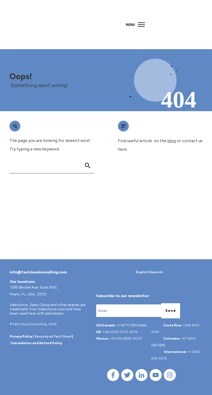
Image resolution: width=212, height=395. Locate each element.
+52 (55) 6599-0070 (126, 339)
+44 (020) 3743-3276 (120, 332)
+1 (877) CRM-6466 (131, 325)
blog (171, 140)
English (141, 272)
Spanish (156, 272)
